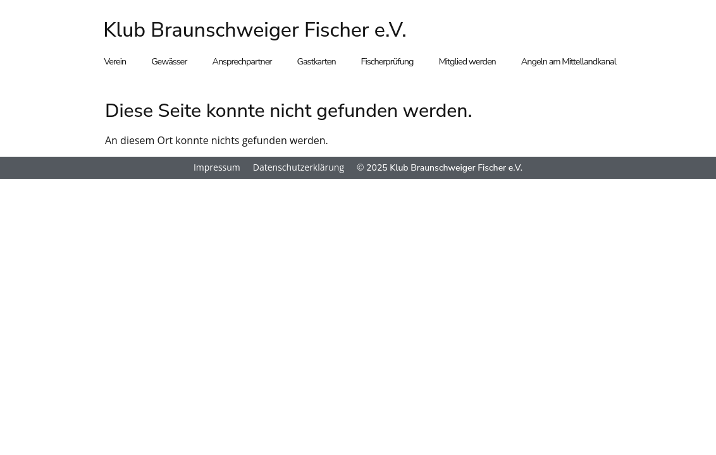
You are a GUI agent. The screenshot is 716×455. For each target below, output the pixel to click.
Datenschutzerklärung (298, 167)
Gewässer (169, 61)
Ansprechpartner (241, 61)
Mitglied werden (466, 61)
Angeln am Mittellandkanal (568, 61)
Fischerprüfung (387, 61)
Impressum (217, 167)
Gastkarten (316, 61)
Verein (115, 61)
